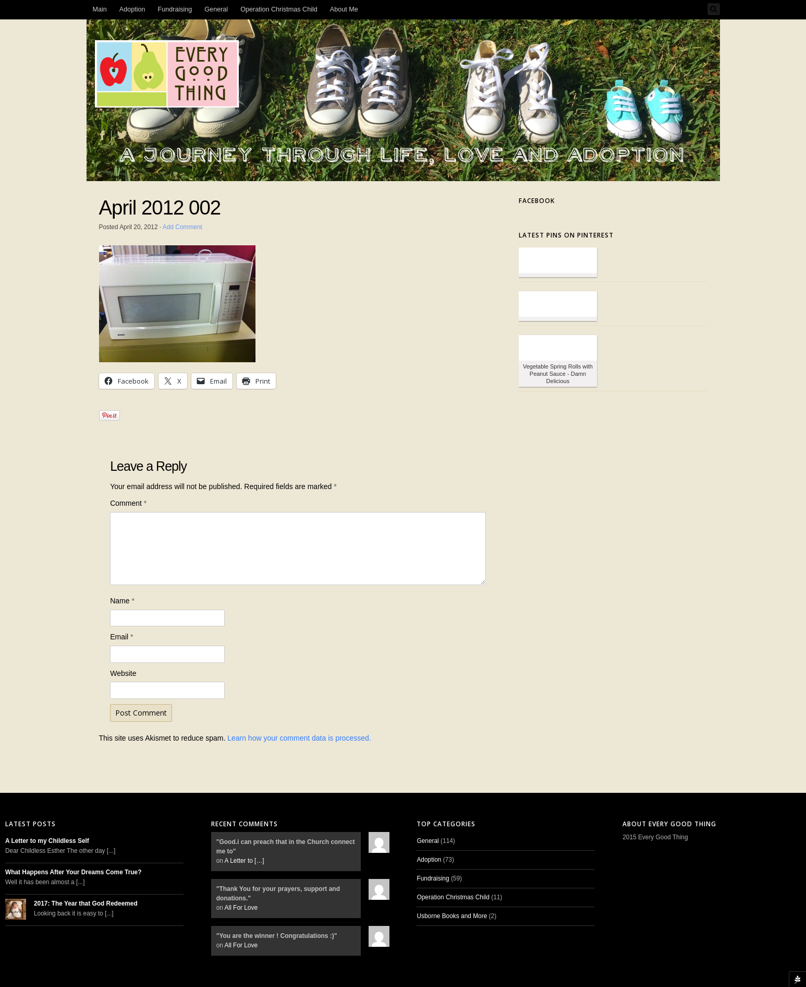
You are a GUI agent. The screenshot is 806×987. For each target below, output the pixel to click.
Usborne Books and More (452, 916)
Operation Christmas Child (278, 9)
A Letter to (244, 860)
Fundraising (175, 9)
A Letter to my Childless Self (47, 841)
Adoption (132, 9)
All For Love (241, 907)
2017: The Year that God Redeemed (86, 903)
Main (100, 9)
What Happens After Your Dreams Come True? (73, 872)
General (216, 9)
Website (123, 673)
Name (122, 601)
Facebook (537, 200)
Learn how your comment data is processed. (299, 738)
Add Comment (182, 227)
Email (121, 637)
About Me (344, 9)
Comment (128, 503)
